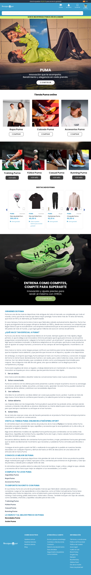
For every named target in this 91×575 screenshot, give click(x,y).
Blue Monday (74, 558)
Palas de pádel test (76, 566)
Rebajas (73, 556)
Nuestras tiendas (30, 541)
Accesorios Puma (12, 481)
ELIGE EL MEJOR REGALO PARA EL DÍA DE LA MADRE (45, 17)
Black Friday (74, 551)
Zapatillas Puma (12, 474)
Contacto (50, 543)
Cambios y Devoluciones (55, 541)
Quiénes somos (29, 538)
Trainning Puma (12, 500)
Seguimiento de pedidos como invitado (55, 552)
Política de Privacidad (77, 541)
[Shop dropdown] (85, 1)
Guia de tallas (52, 548)
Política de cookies (76, 543)
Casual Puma (10, 507)
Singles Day (74, 553)
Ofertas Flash (74, 561)
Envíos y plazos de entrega (56, 538)
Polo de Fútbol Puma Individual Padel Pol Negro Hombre (36, 215)
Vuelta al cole (74, 548)
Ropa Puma (10, 477)
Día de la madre (75, 563)
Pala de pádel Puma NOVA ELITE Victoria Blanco (17, 215)
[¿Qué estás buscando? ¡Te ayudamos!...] (80, 13)
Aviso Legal (74, 546)
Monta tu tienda (29, 543)
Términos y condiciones (78, 538)
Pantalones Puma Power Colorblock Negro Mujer (54, 215)
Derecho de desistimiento (55, 546)
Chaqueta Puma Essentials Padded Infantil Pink (73, 215)
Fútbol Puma (10, 503)
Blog (26, 546)
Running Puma (11, 510)
